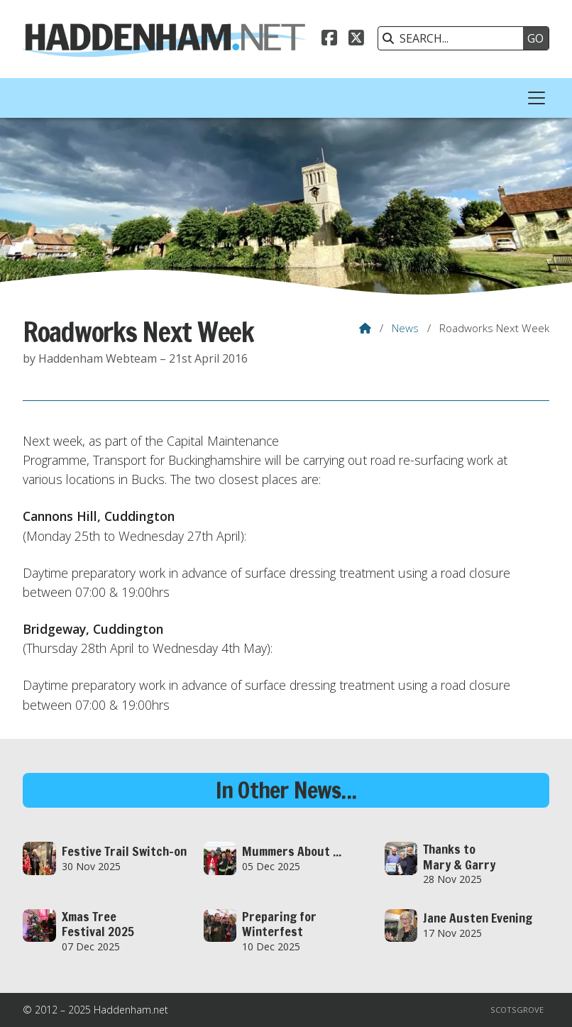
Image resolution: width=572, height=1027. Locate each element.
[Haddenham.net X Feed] (356, 40)
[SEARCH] (454, 38)
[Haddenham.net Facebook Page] (329, 40)
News (405, 328)
